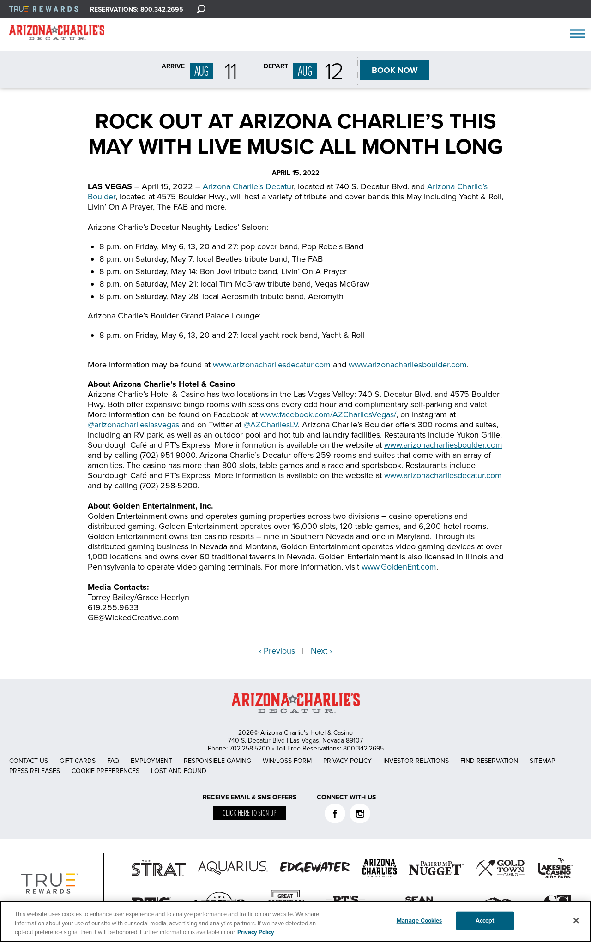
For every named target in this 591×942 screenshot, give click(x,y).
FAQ (113, 761)
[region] (295, 921)
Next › (321, 651)
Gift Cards (78, 761)
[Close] (576, 920)
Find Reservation (489, 761)
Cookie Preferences (105, 771)
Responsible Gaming (217, 761)
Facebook (335, 813)
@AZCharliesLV (271, 425)
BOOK (395, 70)
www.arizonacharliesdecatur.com (272, 365)
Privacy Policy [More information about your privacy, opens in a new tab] (255, 932)
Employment (151, 761)
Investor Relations (416, 761)
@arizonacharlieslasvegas (133, 425)
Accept (485, 920)
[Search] (201, 9)
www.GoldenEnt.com (399, 567)
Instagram (360, 813)
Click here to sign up (250, 813)
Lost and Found (178, 771)
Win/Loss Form (287, 761)
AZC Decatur (56, 34)
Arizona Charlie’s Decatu (245, 186)
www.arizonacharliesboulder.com (408, 365)
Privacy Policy (347, 761)
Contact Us (28, 761)
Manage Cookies (419, 920)
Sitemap (542, 761)
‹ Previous (277, 651)
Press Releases (34, 771)
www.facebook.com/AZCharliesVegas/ (328, 414)
